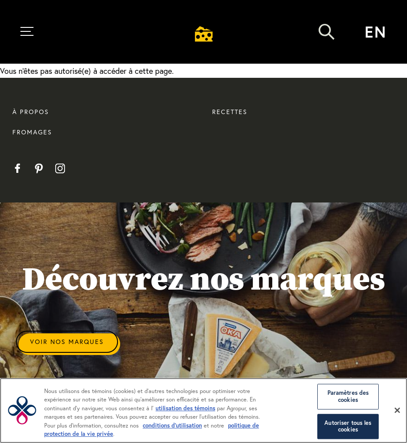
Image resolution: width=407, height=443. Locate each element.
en (376, 31)
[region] (203, 410)
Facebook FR (17, 168)
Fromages (32, 132)
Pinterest (38, 168)
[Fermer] (397, 410)
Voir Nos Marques (67, 341)
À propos (30, 111)
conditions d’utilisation (172, 425)
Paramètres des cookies (348, 397)
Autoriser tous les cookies (347, 426)
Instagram (59, 168)
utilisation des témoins (185, 408)
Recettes (229, 111)
